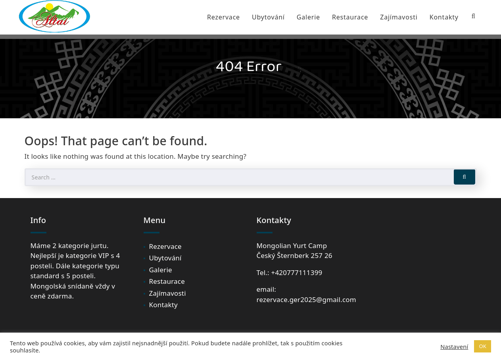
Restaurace (350, 17)
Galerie (308, 17)
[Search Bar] (474, 16)
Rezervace (223, 17)
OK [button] (482, 346)
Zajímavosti (399, 17)
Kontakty (444, 17)
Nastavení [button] (454, 346)
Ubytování (268, 17)
